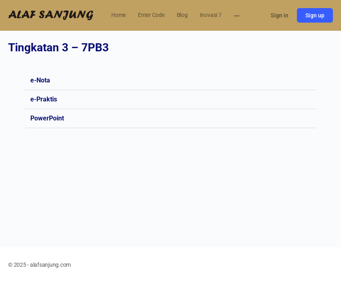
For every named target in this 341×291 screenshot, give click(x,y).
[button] (170, 80)
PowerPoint (47, 118)
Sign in (279, 15)
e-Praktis (43, 99)
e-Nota (40, 80)
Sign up (314, 15)
